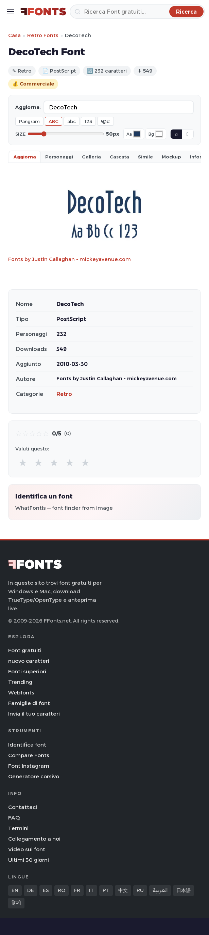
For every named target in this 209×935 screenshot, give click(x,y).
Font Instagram (28, 766)
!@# (105, 121)
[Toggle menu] (10, 11)
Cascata (119, 156)
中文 (123, 890)
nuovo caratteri (28, 661)
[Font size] (66, 134)
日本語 (183, 890)
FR (77, 890)
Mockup (171, 156)
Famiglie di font (29, 703)
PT (106, 890)
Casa (14, 35)
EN (15, 890)
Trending (20, 682)
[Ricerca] (137, 11)
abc (71, 121)
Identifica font (27, 744)
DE (30, 890)
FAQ (14, 817)
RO (61, 890)
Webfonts (21, 692)
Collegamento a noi (34, 839)
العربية (160, 890)
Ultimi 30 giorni (28, 860)
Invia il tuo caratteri (34, 713)
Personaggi (59, 156)
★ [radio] (22, 463)
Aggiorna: (28, 107)
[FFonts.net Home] (43, 11)
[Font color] (137, 134)
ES (46, 890)
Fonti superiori (27, 671)
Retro (64, 394)
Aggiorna (25, 156)
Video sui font (26, 849)
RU (140, 890)
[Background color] (159, 134)
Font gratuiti (24, 650)
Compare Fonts (28, 755)
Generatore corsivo (33, 776)
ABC (53, 121)
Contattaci (22, 807)
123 (88, 121)
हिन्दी (16, 903)
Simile (145, 156)
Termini (18, 828)
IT (91, 890)
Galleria (91, 156)
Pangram (29, 121)
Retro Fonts (42, 35)
